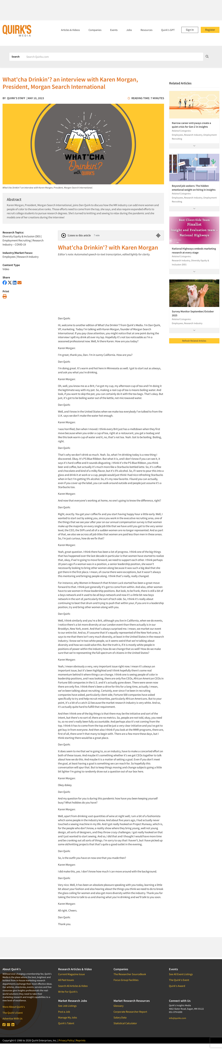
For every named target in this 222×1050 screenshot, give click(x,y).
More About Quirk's (14, 1006)
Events (114, 30)
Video (6, 269)
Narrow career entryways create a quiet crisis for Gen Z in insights (191, 124)
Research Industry (28, 257)
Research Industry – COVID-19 (23, 242)
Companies (95, 30)
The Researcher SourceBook (130, 974)
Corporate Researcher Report (130, 1011)
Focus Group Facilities (126, 980)
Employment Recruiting (17, 240)
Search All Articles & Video (73, 986)
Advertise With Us (12, 1018)
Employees (9, 257)
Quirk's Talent (66, 1023)
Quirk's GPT (168, 30)
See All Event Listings (181, 974)
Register (210, 30)
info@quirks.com (177, 1018)
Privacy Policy (66, 1040)
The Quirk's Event (13, 1012)
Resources (146, 30)
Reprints (81, 1040)
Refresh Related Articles (194, 340)
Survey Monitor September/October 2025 (193, 313)
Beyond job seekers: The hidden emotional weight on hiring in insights (194, 187)
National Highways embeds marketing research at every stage (194, 250)
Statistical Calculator (125, 1023)
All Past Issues (66, 980)
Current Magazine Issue (71, 974)
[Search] (113, 56)
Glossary (118, 1005)
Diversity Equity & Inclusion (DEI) (22, 236)
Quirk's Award (177, 986)
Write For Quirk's (68, 991)
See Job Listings (67, 1005)
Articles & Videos (70, 30)
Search (16, 56)
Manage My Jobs (67, 1017)
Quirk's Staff (16, 98)
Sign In (190, 30)
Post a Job (64, 1011)
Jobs (129, 30)
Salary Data (120, 1017)
